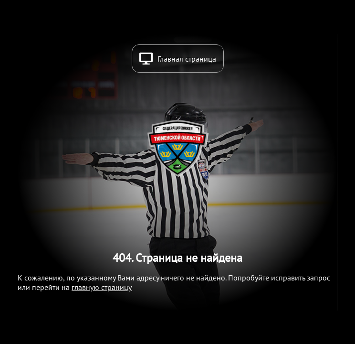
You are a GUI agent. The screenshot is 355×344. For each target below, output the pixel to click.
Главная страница (186, 59)
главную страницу (102, 287)
